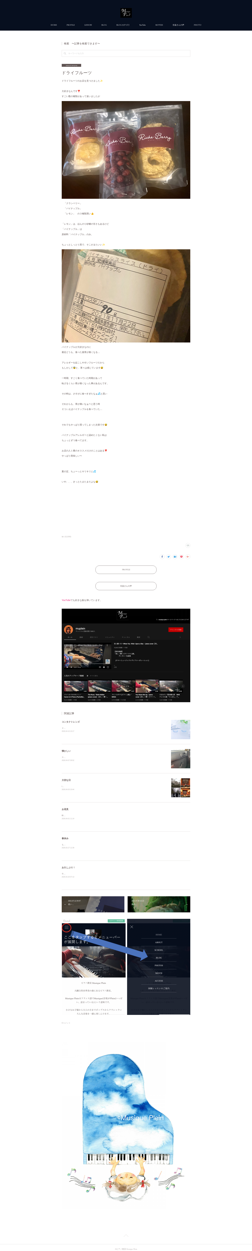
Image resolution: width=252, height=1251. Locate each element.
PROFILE (71, 25)
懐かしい (66, 747)
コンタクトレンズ (71, 718)
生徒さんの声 (178, 25)
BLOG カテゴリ (123, 25)
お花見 (65, 806)
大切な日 (66, 777)
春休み (65, 835)
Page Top (126, 1233)
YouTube (142, 25)
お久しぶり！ (68, 864)
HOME (54, 25)
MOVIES (159, 25)
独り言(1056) (66, 537)
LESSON (88, 25)
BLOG (104, 25)
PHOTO (197, 25)
